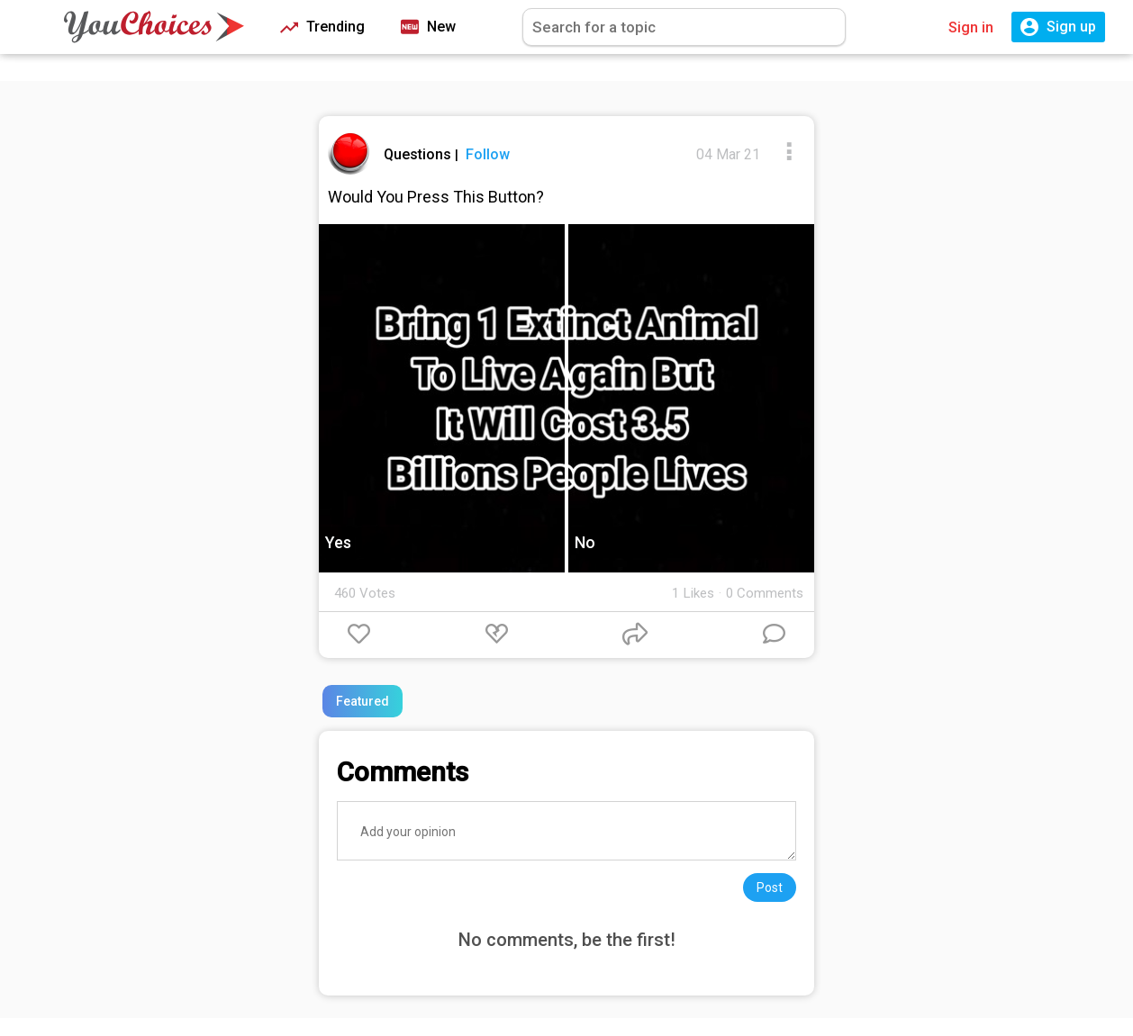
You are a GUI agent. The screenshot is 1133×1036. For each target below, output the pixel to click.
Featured (362, 701)
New (428, 27)
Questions (419, 154)
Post (770, 887)
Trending (322, 27)
